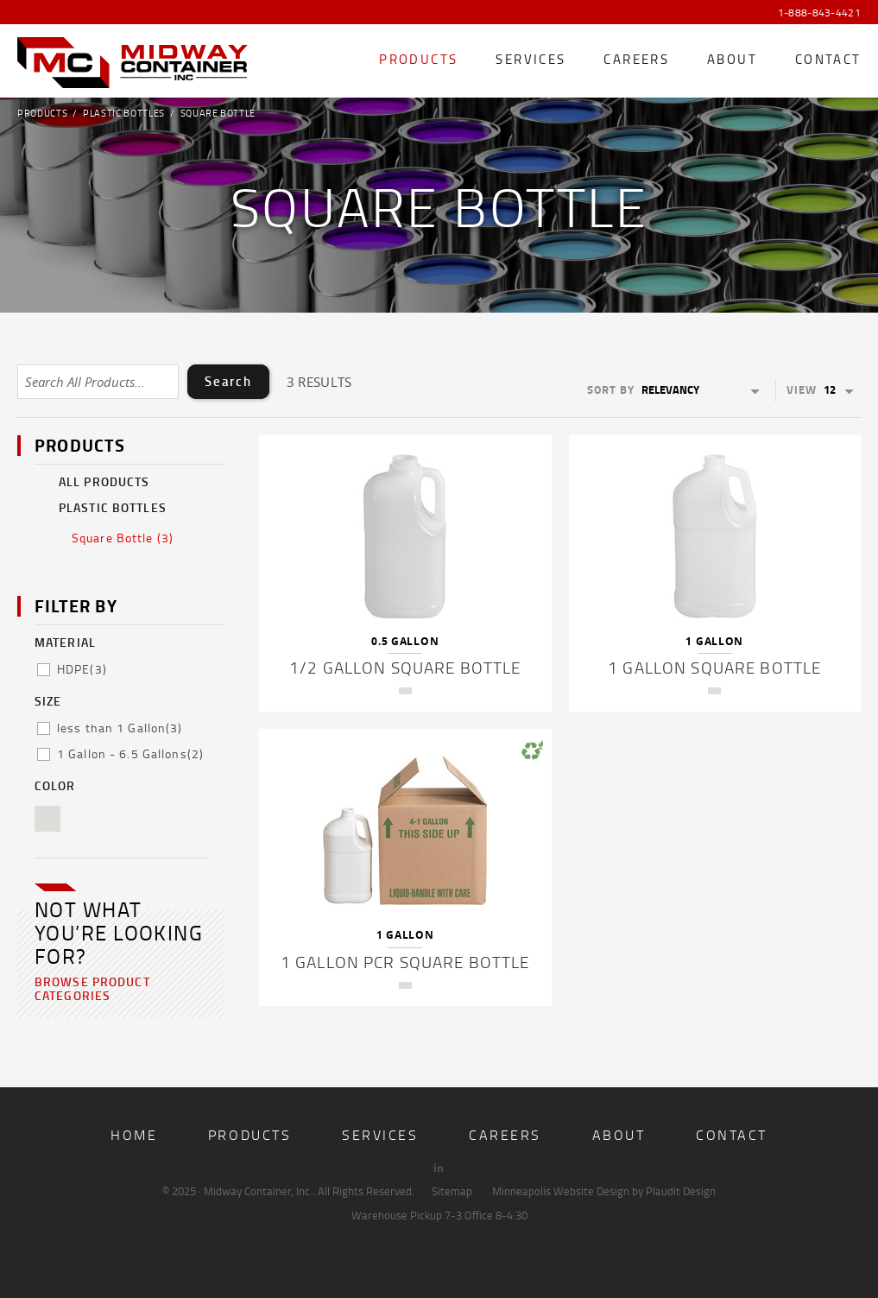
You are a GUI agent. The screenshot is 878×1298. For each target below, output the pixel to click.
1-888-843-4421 (819, 13)
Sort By (611, 389)
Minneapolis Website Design (560, 1191)
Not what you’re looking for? (119, 932)
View (801, 389)
